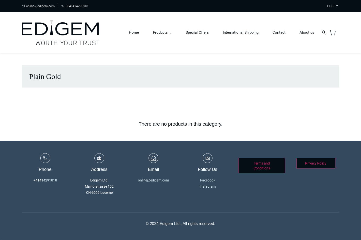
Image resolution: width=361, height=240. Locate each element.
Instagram (208, 186)
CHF (330, 6)
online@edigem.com (153, 180)
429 (46, 180)
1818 (53, 180)
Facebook (207, 180)
